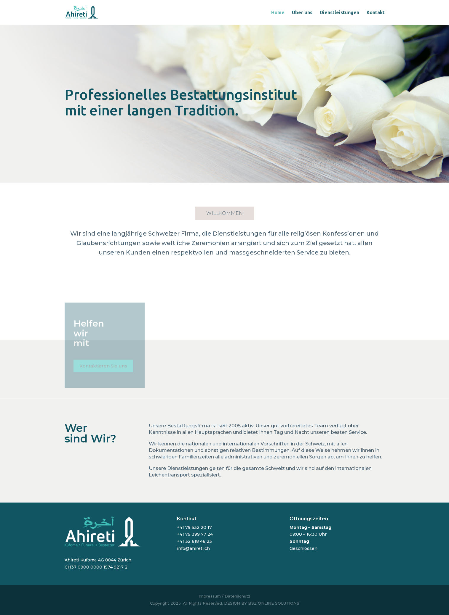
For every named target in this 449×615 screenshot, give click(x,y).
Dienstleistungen (339, 12)
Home (278, 12)
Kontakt (376, 12)
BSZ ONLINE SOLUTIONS (273, 603)
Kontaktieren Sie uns (103, 368)
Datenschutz (237, 596)
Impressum (210, 596)
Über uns (302, 12)
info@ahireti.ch (193, 548)
